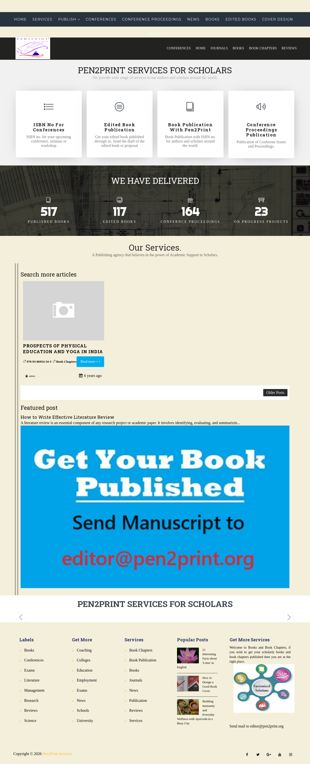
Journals (219, 48)
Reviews (289, 48)
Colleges (83, 660)
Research (31, 700)
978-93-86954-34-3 (39, 361)
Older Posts (275, 392)
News (193, 19)
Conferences (179, 48)
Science (30, 721)
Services (42, 19)
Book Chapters (263, 48)
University (85, 721)
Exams (29, 670)
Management (34, 690)
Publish (67, 19)
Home (201, 48)
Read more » (89, 361)
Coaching (84, 650)
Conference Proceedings (151, 19)
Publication (138, 700)
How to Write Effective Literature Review (67, 417)
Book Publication (142, 660)
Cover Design (277, 19)
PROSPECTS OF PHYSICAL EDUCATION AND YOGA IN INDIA (63, 348)
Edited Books (240, 19)
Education (85, 670)
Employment (87, 680)
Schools (83, 710)
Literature (31, 680)
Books (238, 48)
